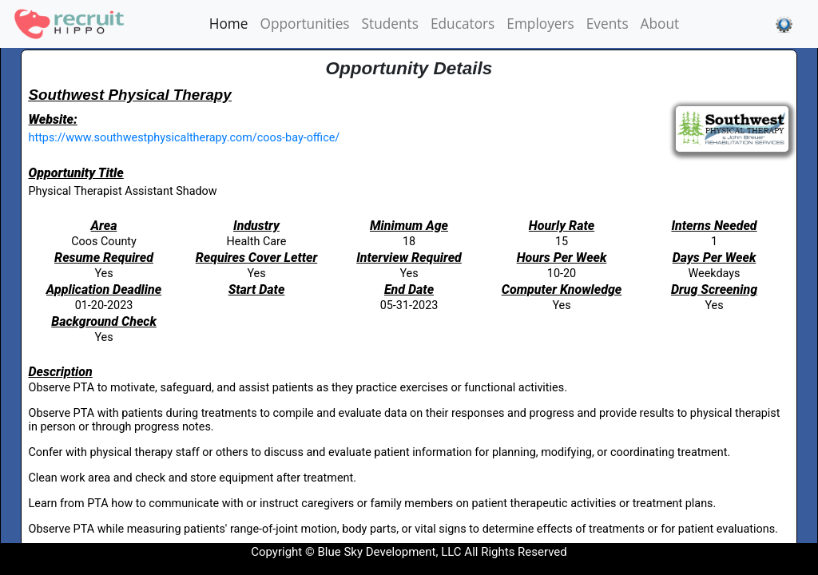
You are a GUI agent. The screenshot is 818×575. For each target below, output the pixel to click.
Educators (462, 23)
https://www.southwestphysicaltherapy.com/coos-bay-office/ (184, 138)
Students (390, 23)
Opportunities (305, 23)
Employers (540, 23)
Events (607, 23)
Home (231, 23)
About (660, 23)
